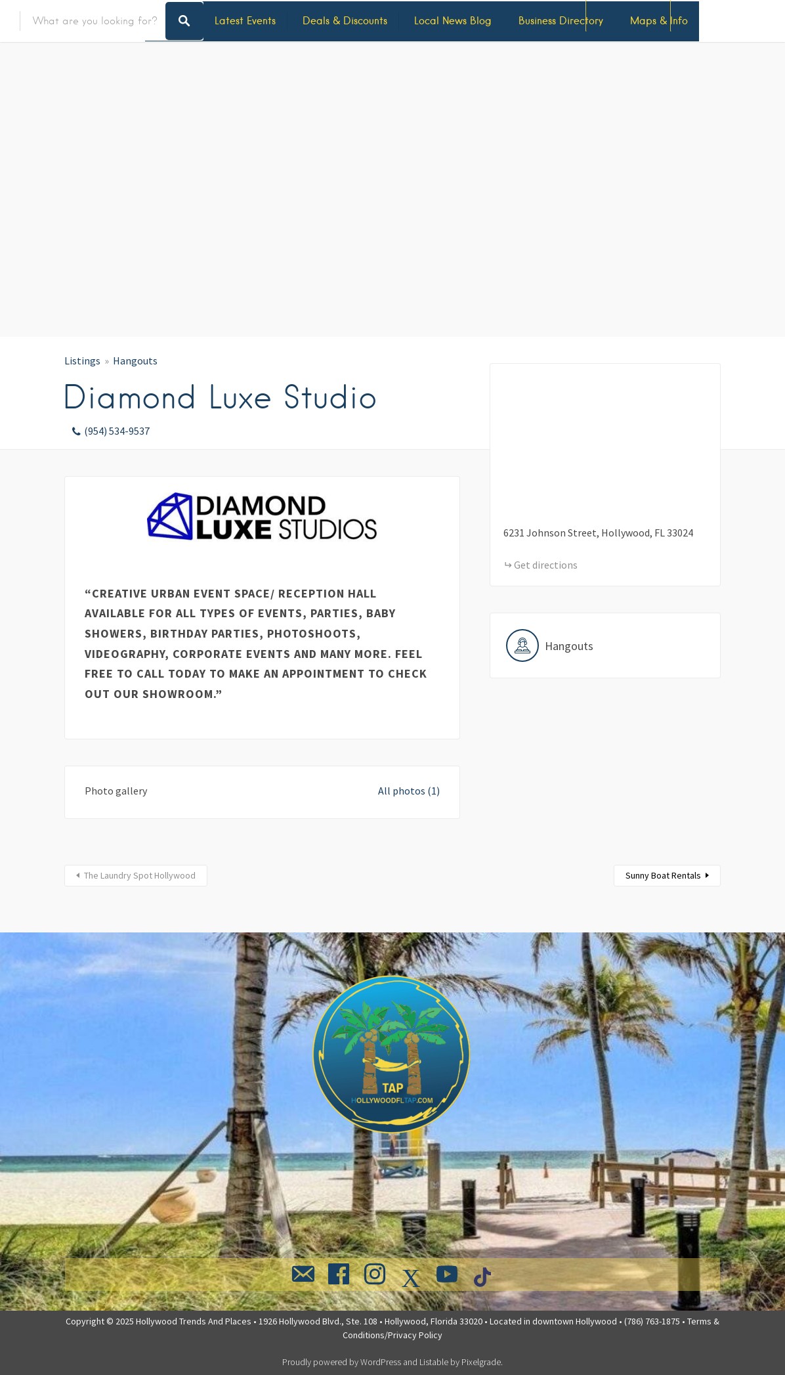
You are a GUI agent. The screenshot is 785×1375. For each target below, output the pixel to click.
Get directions (546, 564)
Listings (82, 360)
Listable (433, 1362)
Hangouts (135, 360)
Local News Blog (453, 20)
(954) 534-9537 (117, 430)
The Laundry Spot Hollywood (140, 875)
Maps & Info (659, 20)
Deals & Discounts (345, 20)
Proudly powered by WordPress (341, 1362)
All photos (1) (409, 790)
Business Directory (561, 20)
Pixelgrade (481, 1362)
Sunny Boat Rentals (663, 875)
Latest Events (245, 20)
